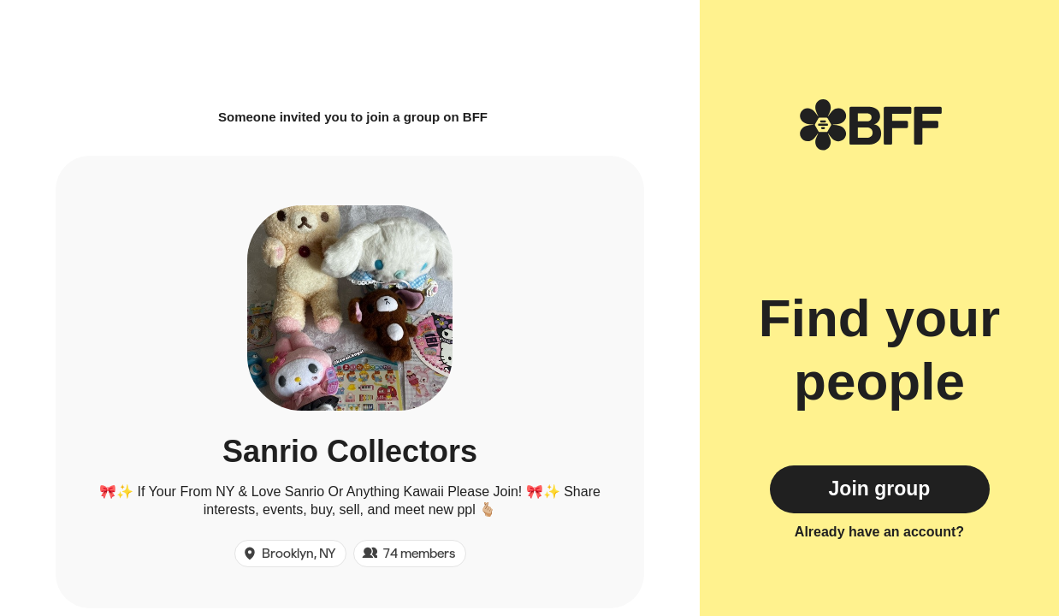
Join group (880, 488)
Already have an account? (879, 531)
